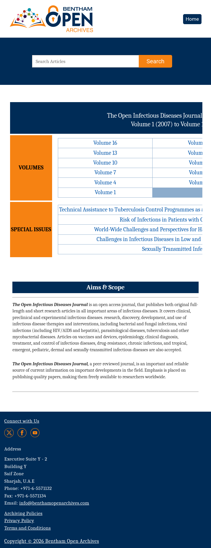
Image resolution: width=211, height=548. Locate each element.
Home (192, 19)
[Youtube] (35, 433)
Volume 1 (105, 192)
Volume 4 (105, 182)
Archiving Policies (23, 513)
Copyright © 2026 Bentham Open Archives (51, 541)
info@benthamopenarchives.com (54, 503)
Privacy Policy (19, 520)
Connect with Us (21, 421)
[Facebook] (22, 433)
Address (12, 449)
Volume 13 (105, 153)
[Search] (155, 61)
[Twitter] (9, 433)
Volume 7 (105, 172)
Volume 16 (105, 143)
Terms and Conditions (27, 528)
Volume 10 (105, 162)
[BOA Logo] (68, 21)
